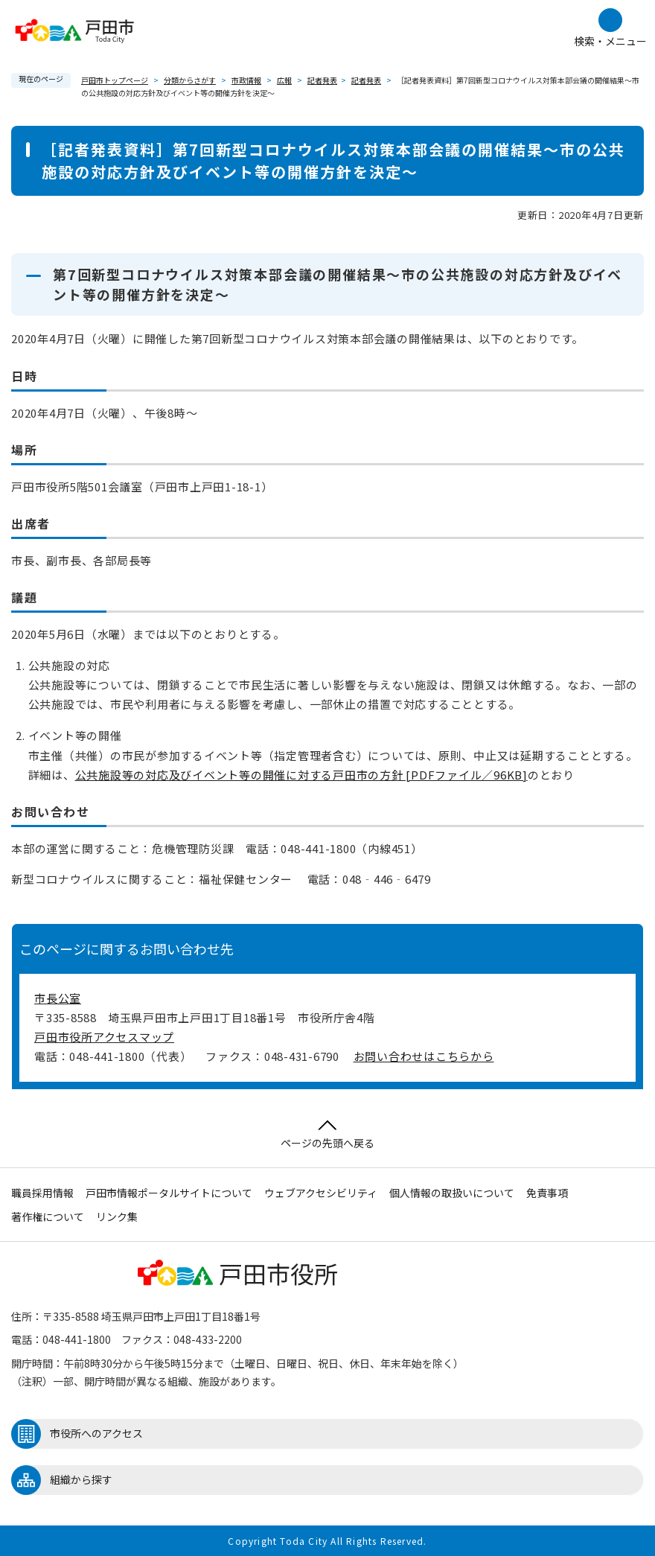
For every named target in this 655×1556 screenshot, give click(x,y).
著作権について (47, 1216)
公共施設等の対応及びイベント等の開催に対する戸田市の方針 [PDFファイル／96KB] (301, 774)
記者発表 (322, 80)
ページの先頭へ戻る (327, 1135)
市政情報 (246, 80)
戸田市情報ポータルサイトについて (169, 1192)
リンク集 (117, 1216)
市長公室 (57, 998)
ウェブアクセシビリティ (320, 1192)
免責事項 (547, 1192)
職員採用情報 (42, 1192)
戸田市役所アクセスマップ (104, 1037)
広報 (284, 80)
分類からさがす (190, 80)
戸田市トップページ (114, 80)
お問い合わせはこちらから (424, 1056)
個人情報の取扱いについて (451, 1192)
